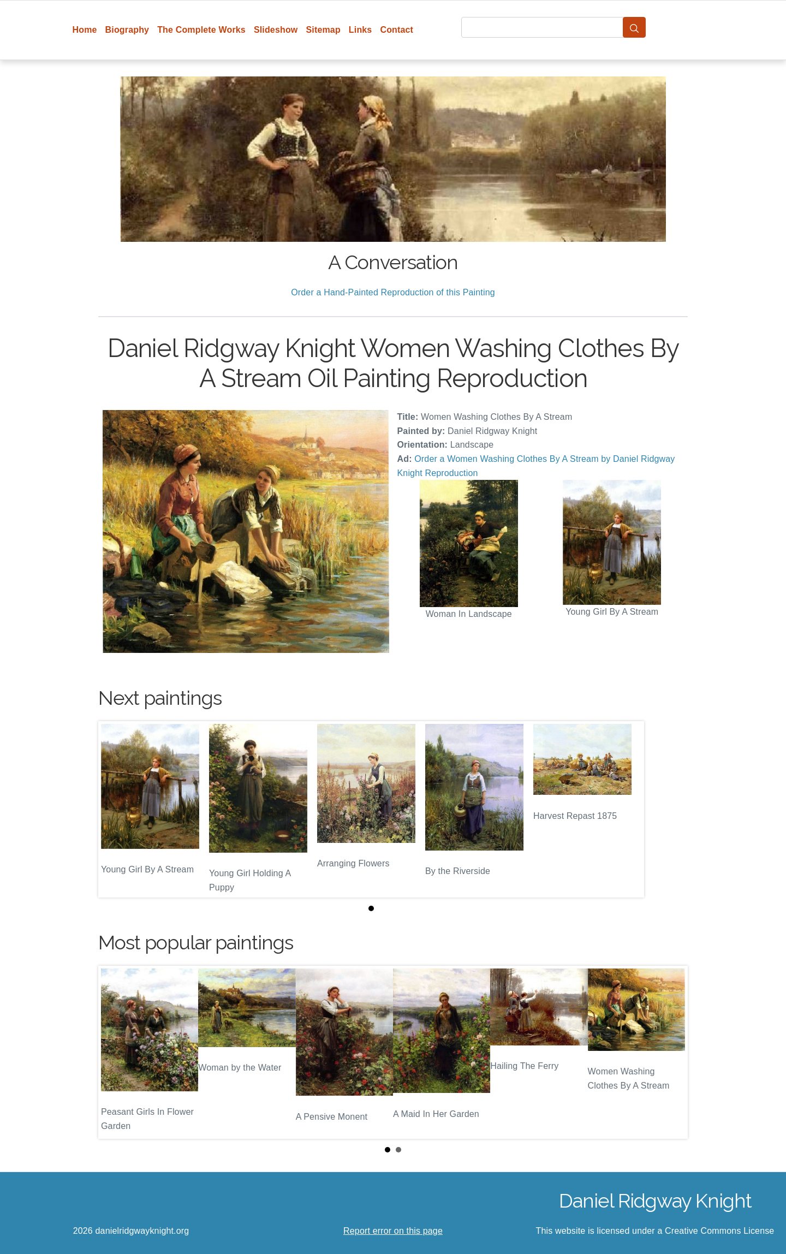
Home (85, 29)
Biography (127, 29)
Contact (396, 29)
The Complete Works (201, 29)
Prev (115, 1052)
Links (360, 29)
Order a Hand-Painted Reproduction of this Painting (393, 292)
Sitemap (323, 29)
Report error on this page (393, 1230)
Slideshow (276, 29)
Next (671, 1052)
